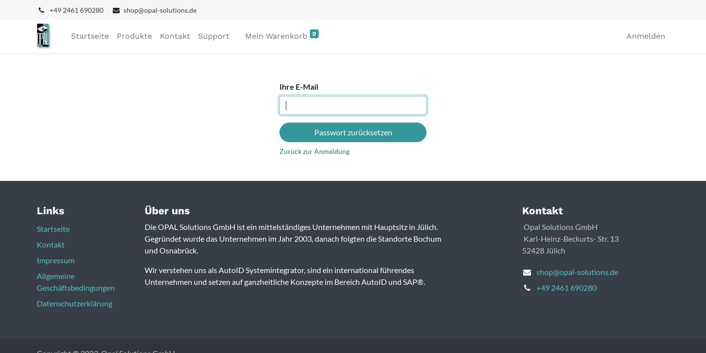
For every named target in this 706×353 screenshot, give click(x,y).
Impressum (56, 260)
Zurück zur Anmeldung (314, 151)
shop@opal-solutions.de (577, 272)
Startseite (53, 228)
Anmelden (646, 36)
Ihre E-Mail (298, 86)
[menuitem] (90, 36)
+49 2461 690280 (566, 287)
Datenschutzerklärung (74, 303)
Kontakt (51, 244)
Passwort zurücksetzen (353, 132)
